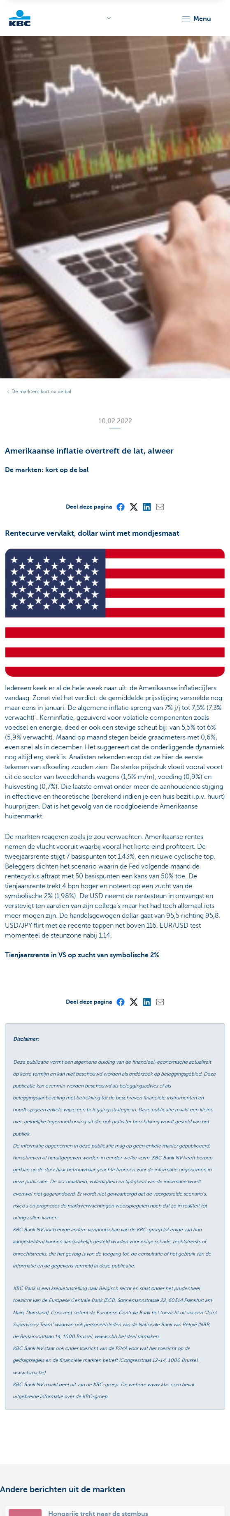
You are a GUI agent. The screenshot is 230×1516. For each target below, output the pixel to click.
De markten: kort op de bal (41, 391)
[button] (196, 19)
